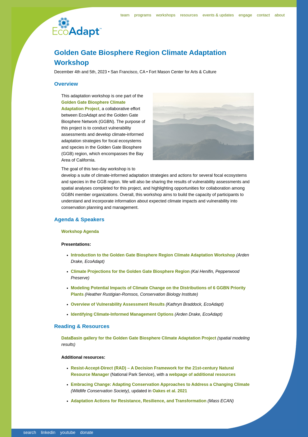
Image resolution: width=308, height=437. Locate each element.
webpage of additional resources (202, 374)
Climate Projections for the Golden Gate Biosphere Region (130, 271)
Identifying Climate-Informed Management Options (122, 314)
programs (142, 15)
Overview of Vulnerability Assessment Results (118, 304)
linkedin (48, 432)
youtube (67, 432)
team (125, 15)
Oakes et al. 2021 (170, 390)
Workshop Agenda (80, 231)
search (29, 432)
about (279, 15)
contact (263, 15)
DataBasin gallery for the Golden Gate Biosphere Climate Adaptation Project (138, 338)
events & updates (218, 15)
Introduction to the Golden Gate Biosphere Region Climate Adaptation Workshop (153, 255)
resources (189, 15)
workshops (165, 15)
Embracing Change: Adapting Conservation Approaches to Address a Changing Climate (160, 384)
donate (86, 432)
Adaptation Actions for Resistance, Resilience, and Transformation (138, 400)
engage (245, 15)
